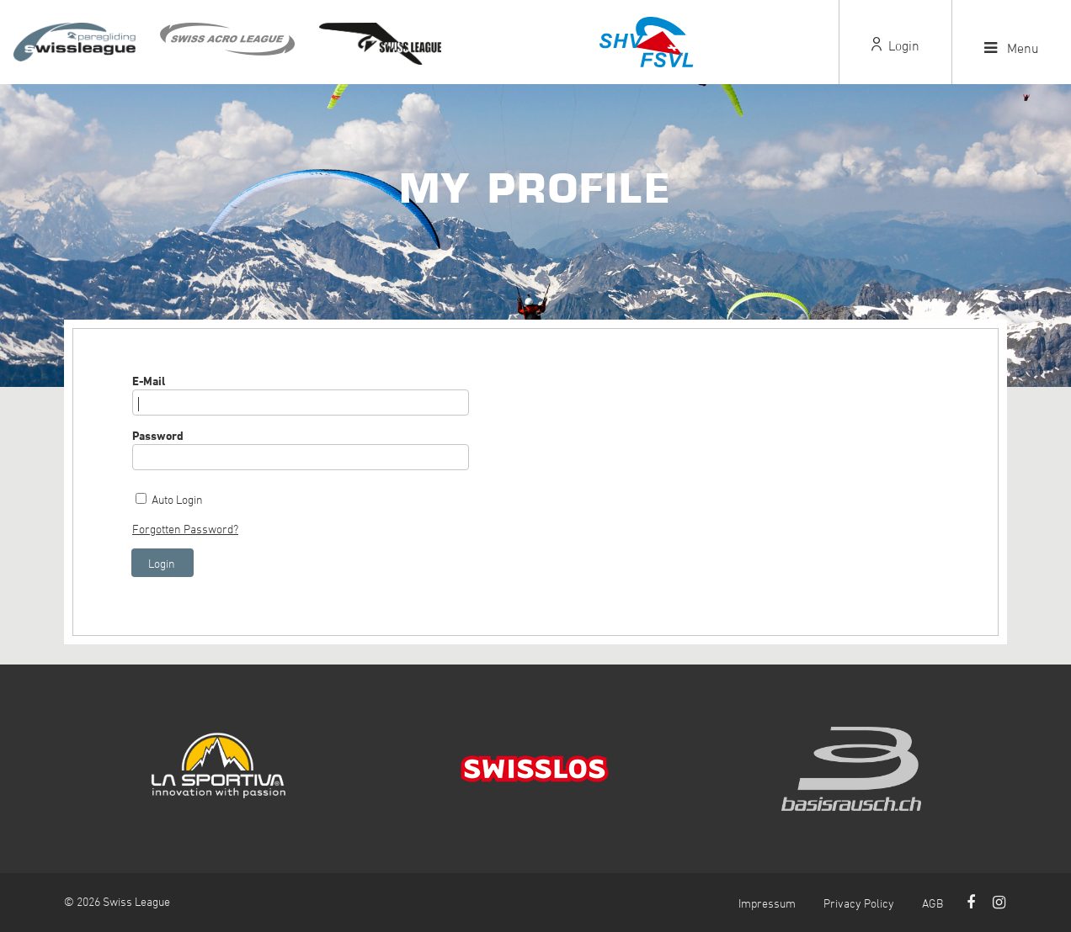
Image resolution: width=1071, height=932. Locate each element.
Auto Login (177, 499)
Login (895, 45)
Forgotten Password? (185, 529)
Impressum (767, 903)
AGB (932, 903)
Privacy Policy (858, 903)
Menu (1011, 48)
